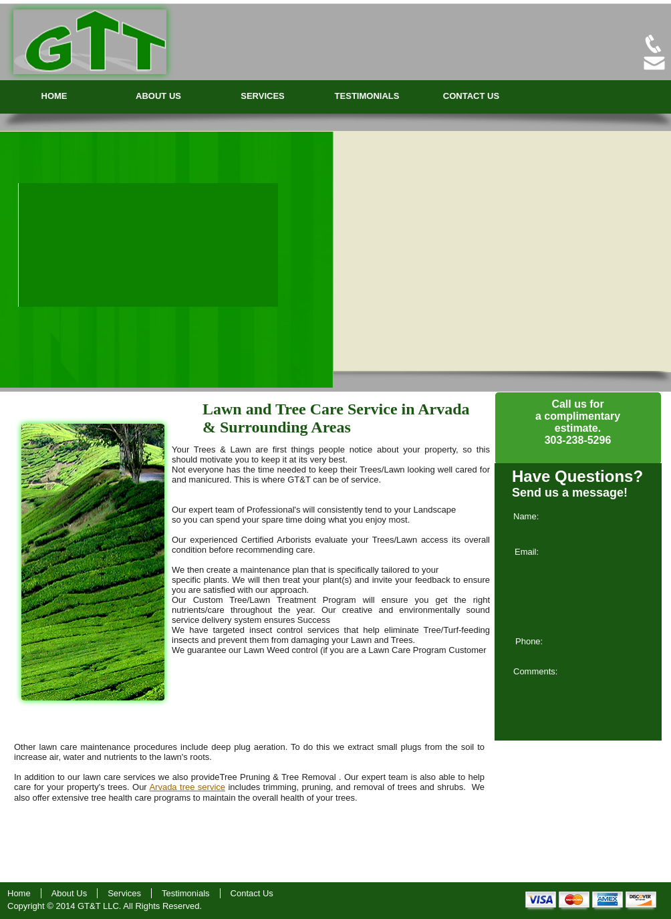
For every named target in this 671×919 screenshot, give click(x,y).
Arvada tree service (187, 787)
